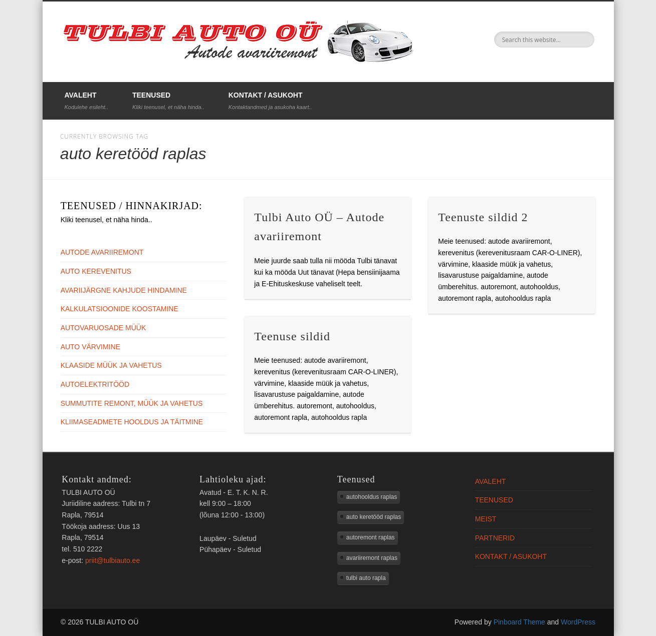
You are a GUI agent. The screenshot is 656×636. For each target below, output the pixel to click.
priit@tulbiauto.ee (112, 560)
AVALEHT (86, 100)
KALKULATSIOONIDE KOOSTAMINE (119, 309)
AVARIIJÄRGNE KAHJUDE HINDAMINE (124, 290)
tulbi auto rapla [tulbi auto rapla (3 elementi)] (366, 577)
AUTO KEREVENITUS (96, 271)
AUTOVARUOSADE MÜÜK (103, 328)
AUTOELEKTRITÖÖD (95, 384)
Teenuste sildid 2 (483, 217)
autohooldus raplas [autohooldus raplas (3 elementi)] (371, 496)
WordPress (578, 622)
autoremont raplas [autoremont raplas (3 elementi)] (370, 537)
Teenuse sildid (292, 336)
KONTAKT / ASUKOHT (270, 100)
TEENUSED (168, 100)
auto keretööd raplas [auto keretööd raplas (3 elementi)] (373, 516)
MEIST (486, 519)
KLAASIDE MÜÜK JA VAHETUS (111, 365)
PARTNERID (495, 538)
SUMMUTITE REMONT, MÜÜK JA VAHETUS (132, 403)
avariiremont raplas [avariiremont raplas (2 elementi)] (371, 557)
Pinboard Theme (519, 622)
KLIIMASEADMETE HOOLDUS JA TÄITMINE (132, 422)
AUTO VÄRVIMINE (90, 347)
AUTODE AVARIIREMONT (102, 252)
